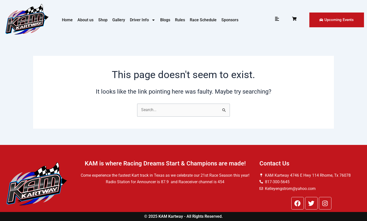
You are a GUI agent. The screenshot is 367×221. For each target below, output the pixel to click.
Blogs (165, 20)
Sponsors (229, 20)
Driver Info (142, 20)
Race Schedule (203, 20)
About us (85, 20)
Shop (103, 20)
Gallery (118, 20)
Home (67, 20)
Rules (180, 20)
